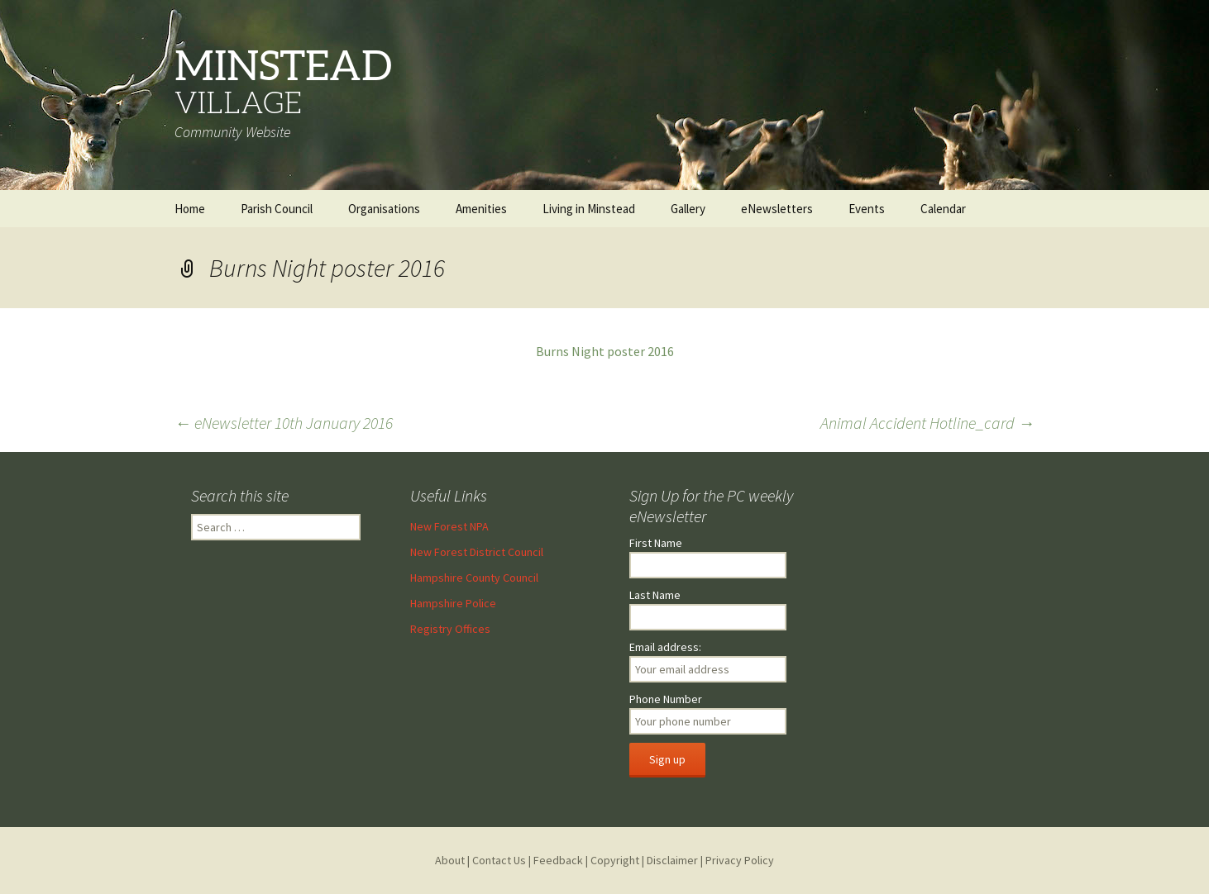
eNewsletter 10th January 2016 (283, 422)
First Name (655, 542)
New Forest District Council (476, 551)
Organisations (384, 208)
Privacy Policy (739, 860)
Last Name (655, 594)
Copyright (614, 860)
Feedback (558, 860)
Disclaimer (672, 860)
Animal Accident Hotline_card (927, 422)
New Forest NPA (449, 526)
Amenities (481, 208)
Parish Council (277, 208)
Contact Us (499, 860)
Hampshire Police (453, 603)
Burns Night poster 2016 (605, 351)
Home (189, 208)
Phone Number (665, 699)
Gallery (688, 208)
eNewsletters (777, 208)
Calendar (943, 208)
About (450, 860)
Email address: (665, 647)
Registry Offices (450, 628)
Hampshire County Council (474, 577)
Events (866, 208)
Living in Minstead (588, 208)
